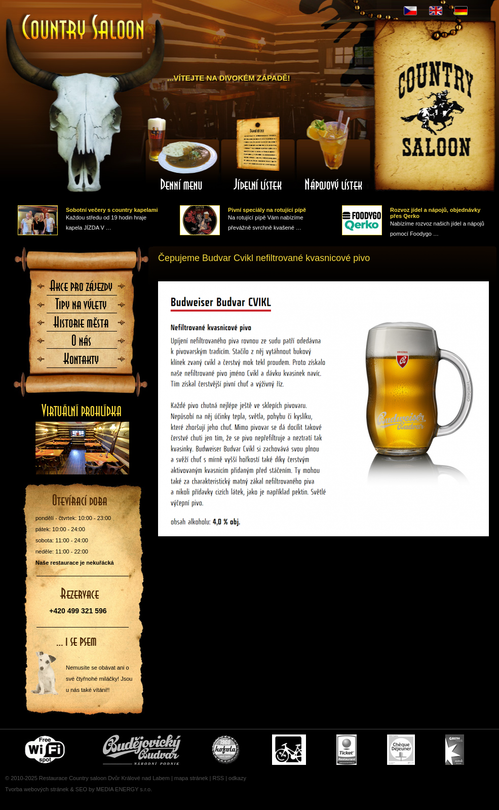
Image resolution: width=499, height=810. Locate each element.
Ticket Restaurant (346, 749)
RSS (218, 778)
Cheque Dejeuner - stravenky (401, 749)
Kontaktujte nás (81, 362)
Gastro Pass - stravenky (454, 749)
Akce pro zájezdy (81, 289)
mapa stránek (191, 778)
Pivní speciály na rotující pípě (267, 210)
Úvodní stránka (83, 28)
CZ (410, 10)
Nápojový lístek (334, 153)
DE (461, 10)
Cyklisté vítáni (289, 749)
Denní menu (182, 153)
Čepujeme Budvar (142, 749)
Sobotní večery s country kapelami (112, 210)
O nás (81, 344)
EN (435, 10)
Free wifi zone (46, 749)
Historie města (81, 325)
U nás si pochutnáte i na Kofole (226, 749)
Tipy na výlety (81, 307)
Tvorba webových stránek (36, 789)
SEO (81, 789)
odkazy (237, 778)
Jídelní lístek (258, 153)
